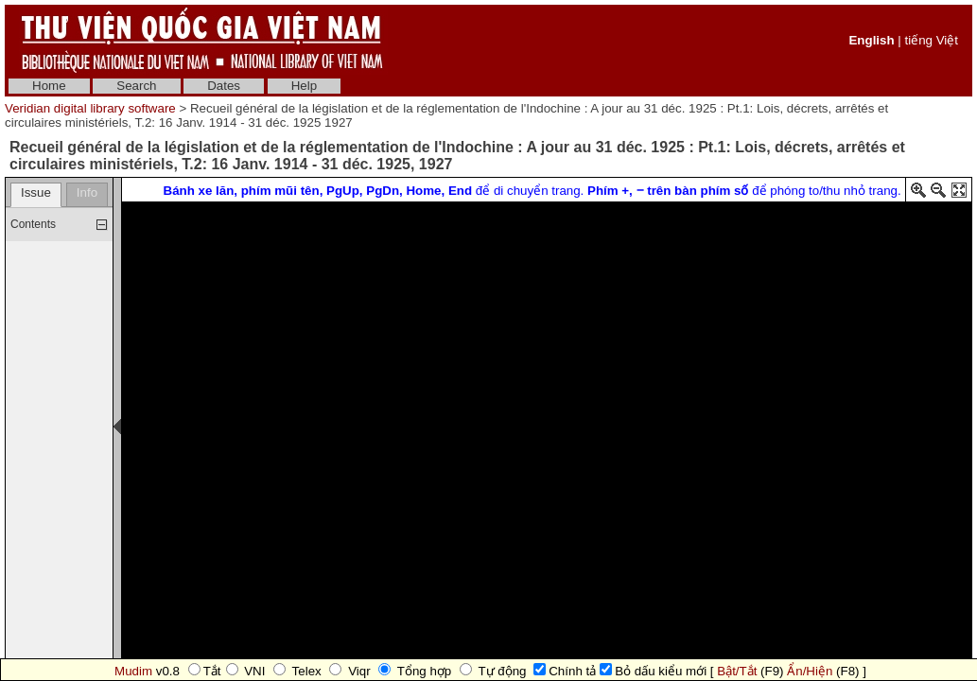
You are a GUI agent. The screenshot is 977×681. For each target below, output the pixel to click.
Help (304, 86)
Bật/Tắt (737, 671)
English (871, 40)
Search (136, 86)
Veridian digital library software (90, 108)
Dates (223, 86)
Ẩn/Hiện (809, 671)
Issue (36, 192)
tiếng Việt (931, 40)
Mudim (133, 671)
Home (49, 86)
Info (87, 192)
